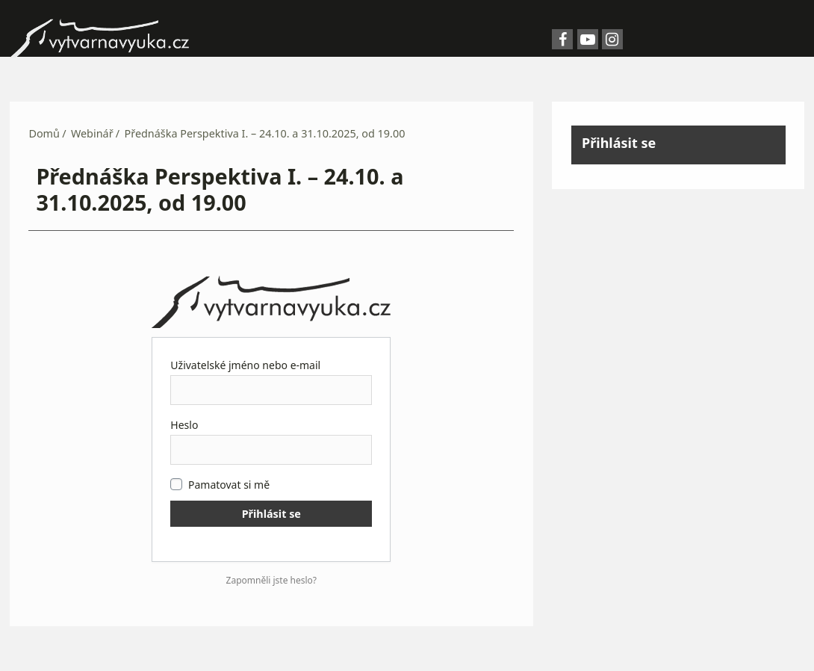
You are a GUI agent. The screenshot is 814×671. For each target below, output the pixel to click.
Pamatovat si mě (220, 484)
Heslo (184, 425)
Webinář (92, 133)
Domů (44, 133)
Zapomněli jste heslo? (271, 580)
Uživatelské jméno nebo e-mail (245, 365)
